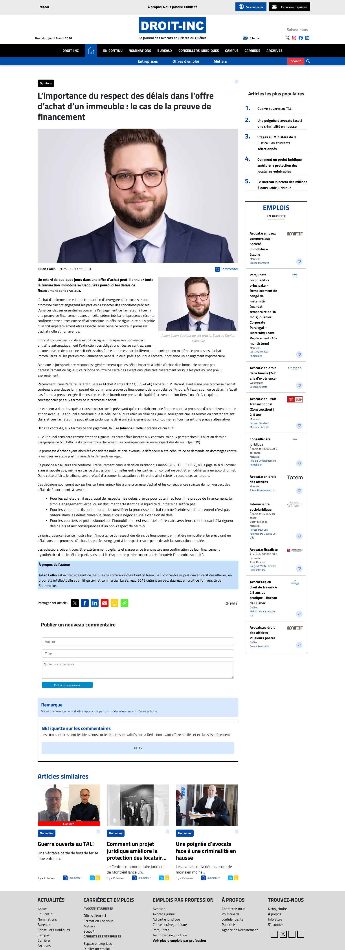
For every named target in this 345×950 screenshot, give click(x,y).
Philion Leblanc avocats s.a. (262, 613)
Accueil (43, 908)
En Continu (113, 50)
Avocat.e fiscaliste (264, 549)
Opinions (46, 83)
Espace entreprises (289, 7)
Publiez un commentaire (67, 685)
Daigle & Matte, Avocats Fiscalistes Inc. (263, 568)
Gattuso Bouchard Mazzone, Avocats (260, 425)
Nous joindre (173, 6)
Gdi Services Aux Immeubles (259, 354)
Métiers (220, 61)
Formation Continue (99, 920)
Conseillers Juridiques (198, 50)
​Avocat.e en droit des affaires (263, 479)
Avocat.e (159, 908)
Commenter (74, 878)
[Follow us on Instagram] (294, 37)
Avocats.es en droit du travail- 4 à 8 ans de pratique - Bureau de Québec (263, 592)
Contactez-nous (233, 908)
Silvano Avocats (258, 387)
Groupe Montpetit (259, 263)
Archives (274, 50)
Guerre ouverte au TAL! (274, 108)
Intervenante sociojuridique (261, 506)
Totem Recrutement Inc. (263, 490)
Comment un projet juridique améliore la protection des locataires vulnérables (279, 165)
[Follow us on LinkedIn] (307, 37)
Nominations (139, 50)
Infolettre (251, 38)
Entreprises (148, 61)
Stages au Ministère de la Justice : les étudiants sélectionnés (276, 142)
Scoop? (296, 61)
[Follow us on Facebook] (300, 37)
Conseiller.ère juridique (260, 441)
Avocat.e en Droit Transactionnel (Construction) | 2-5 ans (263, 406)
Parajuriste (161, 929)
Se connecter (251, 6)
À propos (155, 6)
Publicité (190, 6)
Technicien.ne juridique (170, 935)
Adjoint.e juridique (166, 919)
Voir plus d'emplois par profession (179, 940)
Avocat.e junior (164, 914)
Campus (232, 50)
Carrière (252, 50)
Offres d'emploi (185, 61)
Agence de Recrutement (240, 929)
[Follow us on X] (287, 37)
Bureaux (164, 50)
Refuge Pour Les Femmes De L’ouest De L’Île (262, 534)
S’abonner (275, 924)
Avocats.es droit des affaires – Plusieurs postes (262, 633)
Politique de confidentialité (232, 916)
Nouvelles (46, 833)
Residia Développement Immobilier (263, 463)
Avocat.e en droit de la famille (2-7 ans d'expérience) (263, 373)
